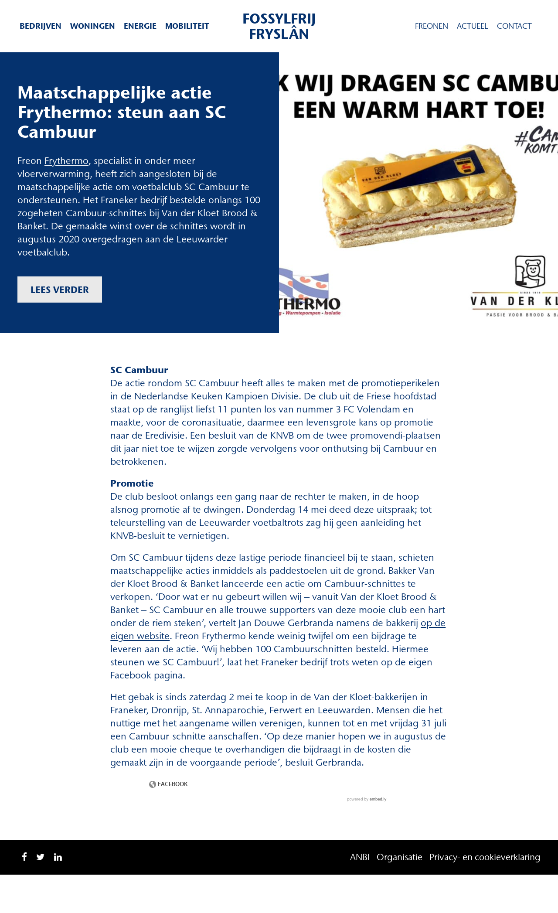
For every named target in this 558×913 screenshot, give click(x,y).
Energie (140, 26)
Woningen (92, 26)
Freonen (431, 26)
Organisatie (399, 857)
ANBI (360, 857)
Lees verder (60, 289)
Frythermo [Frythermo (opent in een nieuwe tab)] (66, 161)
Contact (514, 26)
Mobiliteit (187, 26)
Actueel (472, 26)
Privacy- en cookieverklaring (485, 857)
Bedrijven (40, 26)
